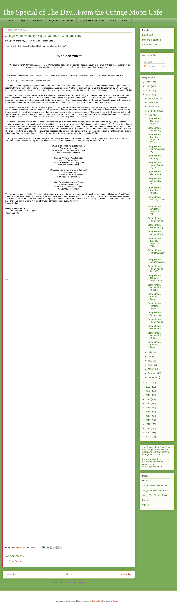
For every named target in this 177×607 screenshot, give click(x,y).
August (151, 115)
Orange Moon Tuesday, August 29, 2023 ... (154, 138)
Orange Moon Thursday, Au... (156, 172)
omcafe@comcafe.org (152, 466)
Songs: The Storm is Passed (61, 20)
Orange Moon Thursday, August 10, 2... (156, 278)
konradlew (96, 601)
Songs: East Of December (30, 20)
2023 (148, 94)
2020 (148, 391)
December (153, 98)
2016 (148, 407)
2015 (148, 411)
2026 (148, 82)
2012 (148, 424)
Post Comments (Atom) (74, 582)
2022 (148, 382)
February (152, 373)
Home (10, 20)
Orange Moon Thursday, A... (155, 327)
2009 (148, 436)
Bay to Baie (147, 35)
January (152, 377)
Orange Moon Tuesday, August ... (154, 296)
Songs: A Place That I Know (92, 20)
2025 (148, 86)
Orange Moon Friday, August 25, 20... (155, 165)
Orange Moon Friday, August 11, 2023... (155, 269)
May (150, 361)
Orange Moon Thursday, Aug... (156, 226)
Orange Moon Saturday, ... (154, 156)
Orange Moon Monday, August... (154, 306)
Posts (148, 62)
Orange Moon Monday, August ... (156, 199)
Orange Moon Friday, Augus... (156, 219)
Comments (150, 66)
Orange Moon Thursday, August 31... (154, 121)
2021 (148, 387)
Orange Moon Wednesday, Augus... (155, 287)
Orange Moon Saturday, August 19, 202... (154, 210)
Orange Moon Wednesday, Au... (155, 181)
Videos (113, 20)
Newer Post (11, 574)
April (150, 365)
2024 (148, 90)
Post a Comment (16, 561)
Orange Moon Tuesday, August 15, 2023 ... (154, 242)
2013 (148, 420)
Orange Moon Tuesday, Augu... (154, 344)
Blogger (116, 601)
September (153, 111)
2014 (148, 416)
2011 (148, 428)
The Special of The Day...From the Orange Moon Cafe (82, 12)
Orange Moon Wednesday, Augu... (155, 335)
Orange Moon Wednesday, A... (156, 232)
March (151, 369)
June (150, 356)
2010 (148, 432)
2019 (148, 395)
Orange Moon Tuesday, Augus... (154, 190)
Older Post (126, 574)
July (150, 352)
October (152, 106)
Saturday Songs (149, 44)
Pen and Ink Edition (151, 40)
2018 (148, 399)
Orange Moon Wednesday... (155, 129)
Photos (125, 20)
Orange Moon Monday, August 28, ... (156, 149)
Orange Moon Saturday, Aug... (156, 260)
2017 (148, 403)
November (153, 102)
